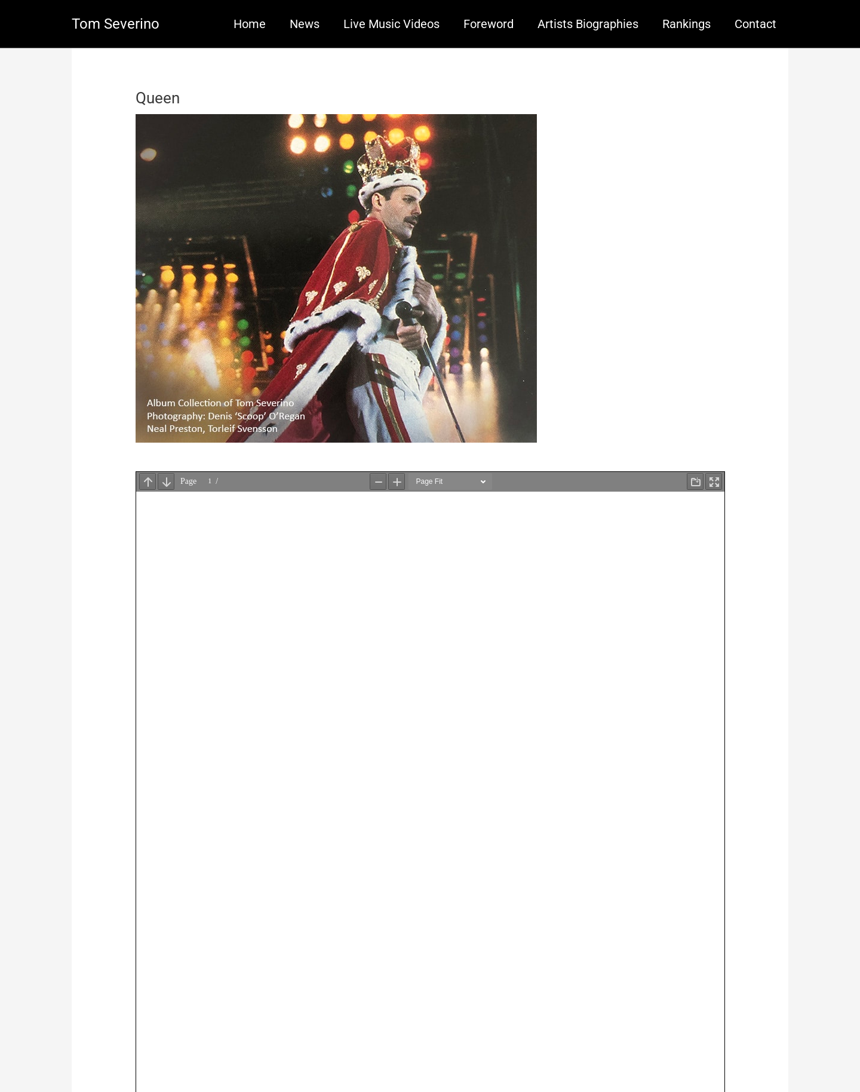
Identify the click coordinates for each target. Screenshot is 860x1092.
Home (250, 24)
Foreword (488, 24)
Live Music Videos (391, 24)
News (305, 24)
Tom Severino (115, 24)
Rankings (686, 24)
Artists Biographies (588, 24)
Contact (755, 24)
